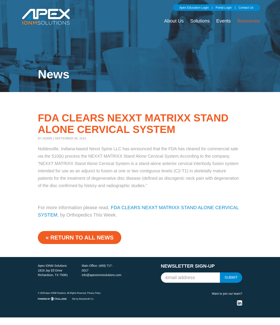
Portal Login (224, 7)
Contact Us (245, 7)
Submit (230, 277)
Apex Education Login (194, 7)
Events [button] (223, 21)
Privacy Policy (94, 293)
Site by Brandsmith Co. (83, 299)
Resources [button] (248, 21)
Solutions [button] (200, 21)
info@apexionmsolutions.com (101, 275)
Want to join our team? (227, 293)
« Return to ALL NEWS (80, 237)
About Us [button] (174, 21)
